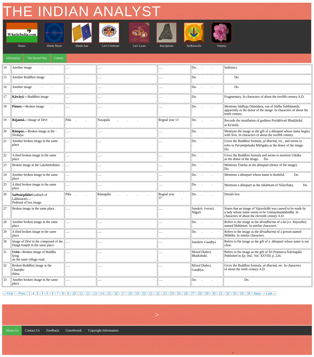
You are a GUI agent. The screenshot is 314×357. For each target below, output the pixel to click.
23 (165, 293)
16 (116, 293)
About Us (12, 330)
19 (137, 293)
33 (235, 293)
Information (13, 58)
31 (221, 293)
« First (8, 293)
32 (228, 293)
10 (74, 293)
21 (151, 293)
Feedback (52, 330)
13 (95, 293)
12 (88, 293)
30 (214, 293)
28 (200, 293)
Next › (258, 293)
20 (144, 293)
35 (249, 293)
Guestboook (74, 330)
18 (130, 293)
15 (109, 293)
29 (207, 293)
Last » (270, 293)
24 (172, 293)
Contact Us (32, 330)
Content (58, 58)
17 (123, 293)
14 (102, 293)
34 (242, 293)
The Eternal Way (37, 58)
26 (186, 293)
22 (158, 293)
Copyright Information (103, 330)
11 (81, 293)
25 (179, 293)
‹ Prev (20, 293)
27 (193, 293)
